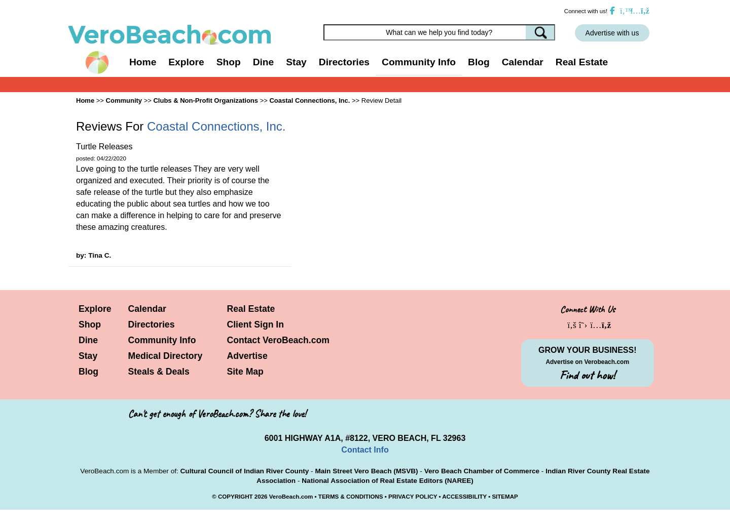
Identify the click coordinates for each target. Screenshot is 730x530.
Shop (90, 324)
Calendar (522, 62)
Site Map (245, 371)
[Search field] (439, 32)
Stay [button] (296, 62)
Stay (88, 356)
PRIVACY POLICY (412, 497)
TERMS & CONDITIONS (350, 497)
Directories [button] (344, 62)
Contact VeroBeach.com (278, 340)
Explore (95, 309)
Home (142, 62)
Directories (151, 324)
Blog (479, 62)
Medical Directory (165, 356)
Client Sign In (255, 324)
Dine (263, 62)
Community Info (162, 340)
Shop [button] (228, 62)
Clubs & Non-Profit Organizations (205, 100)
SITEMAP (505, 497)
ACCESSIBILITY (464, 497)
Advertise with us (612, 33)
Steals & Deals (159, 371)
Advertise (247, 356)
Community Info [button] (419, 62)
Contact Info (364, 449)
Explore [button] (186, 62)
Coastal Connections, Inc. (309, 100)
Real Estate (582, 62)
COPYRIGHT (235, 497)
